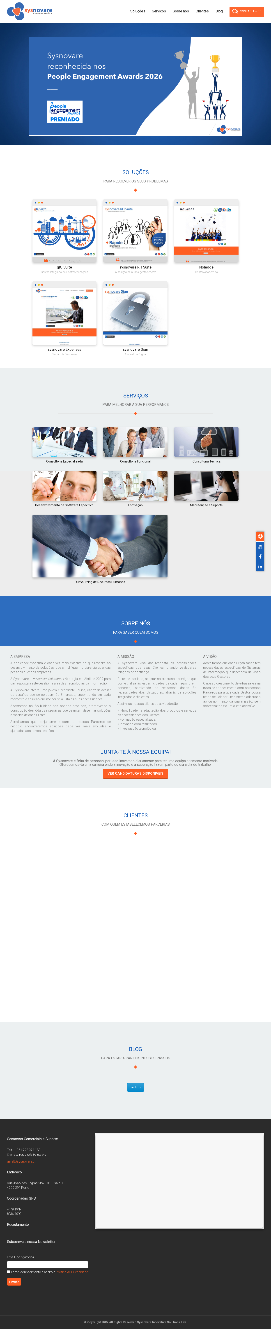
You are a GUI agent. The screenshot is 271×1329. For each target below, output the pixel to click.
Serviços (159, 11)
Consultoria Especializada (64, 461)
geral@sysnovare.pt (21, 1161)
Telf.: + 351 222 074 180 (23, 1150)
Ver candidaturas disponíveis (135, 773)
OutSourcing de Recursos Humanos (100, 582)
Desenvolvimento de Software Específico (64, 505)
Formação (135, 505)
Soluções (137, 11)
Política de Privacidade (72, 1272)
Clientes (202, 11)
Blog (219, 11)
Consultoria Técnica (206, 461)
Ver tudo (135, 1087)
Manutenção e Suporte (206, 505)
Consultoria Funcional (135, 461)
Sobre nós (181, 11)
